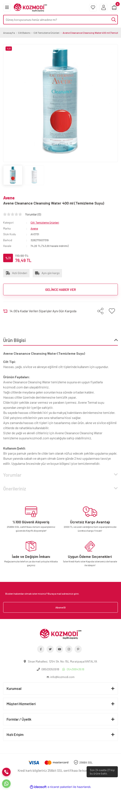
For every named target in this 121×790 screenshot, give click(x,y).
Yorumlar (12, 475)
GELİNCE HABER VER (60, 289)
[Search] (60, 19)
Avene (9, 197)
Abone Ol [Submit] (60, 607)
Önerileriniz (14, 488)
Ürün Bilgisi (14, 340)
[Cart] (114, 7)
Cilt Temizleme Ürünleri (45, 222)
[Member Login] (103, 7)
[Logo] (30, 7)
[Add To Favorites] (112, 311)
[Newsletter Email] (60, 593)
